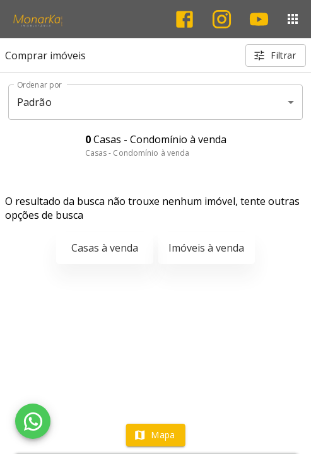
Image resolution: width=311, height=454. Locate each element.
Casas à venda (104, 248)
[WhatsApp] (32, 421)
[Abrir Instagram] (222, 19)
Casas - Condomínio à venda (137, 153)
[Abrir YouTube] (259, 19)
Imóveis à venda (206, 248)
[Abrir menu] (293, 19)
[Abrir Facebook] (184, 19)
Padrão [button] (34, 102)
